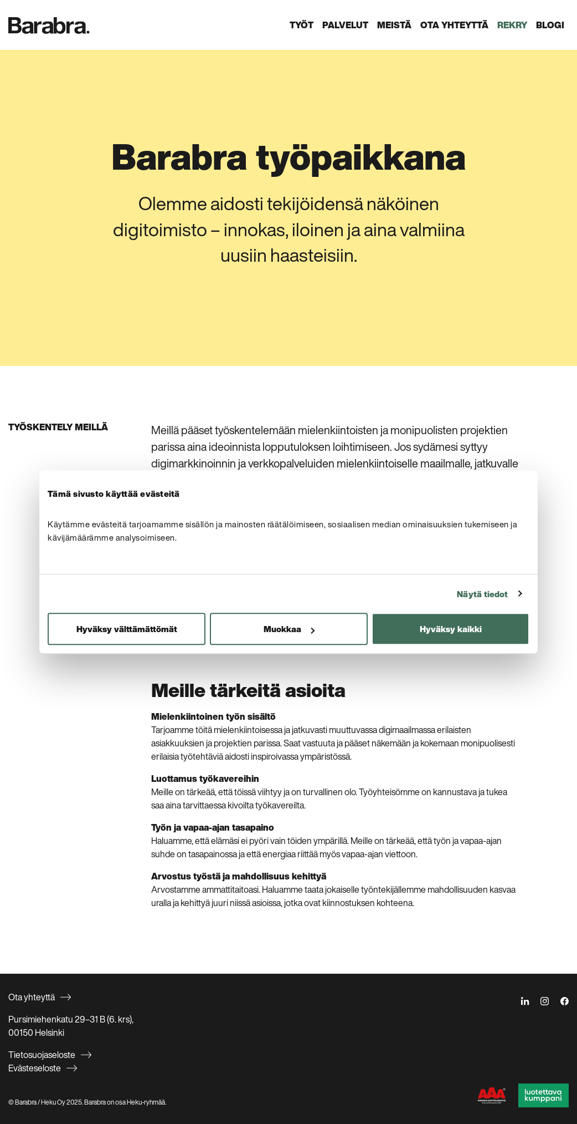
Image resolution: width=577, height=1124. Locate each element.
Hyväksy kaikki (451, 629)
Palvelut (345, 25)
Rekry (512, 25)
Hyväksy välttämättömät (126, 629)
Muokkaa (289, 629)
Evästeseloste (34, 1068)
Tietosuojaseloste (41, 1054)
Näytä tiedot (482, 594)
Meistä (394, 25)
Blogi (550, 25)
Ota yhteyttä (454, 25)
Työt (301, 25)
